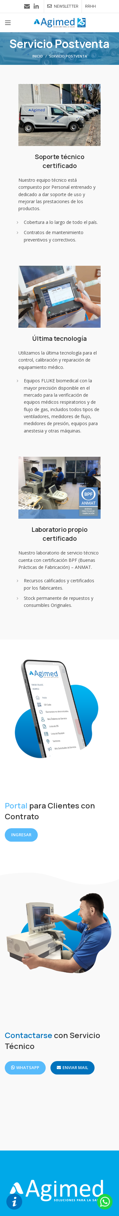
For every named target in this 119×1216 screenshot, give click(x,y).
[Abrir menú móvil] (8, 22)
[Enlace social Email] (27, 6)
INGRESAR (21, 834)
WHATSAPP (25, 1067)
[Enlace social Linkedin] (36, 6)
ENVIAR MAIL (72, 1067)
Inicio (37, 56)
